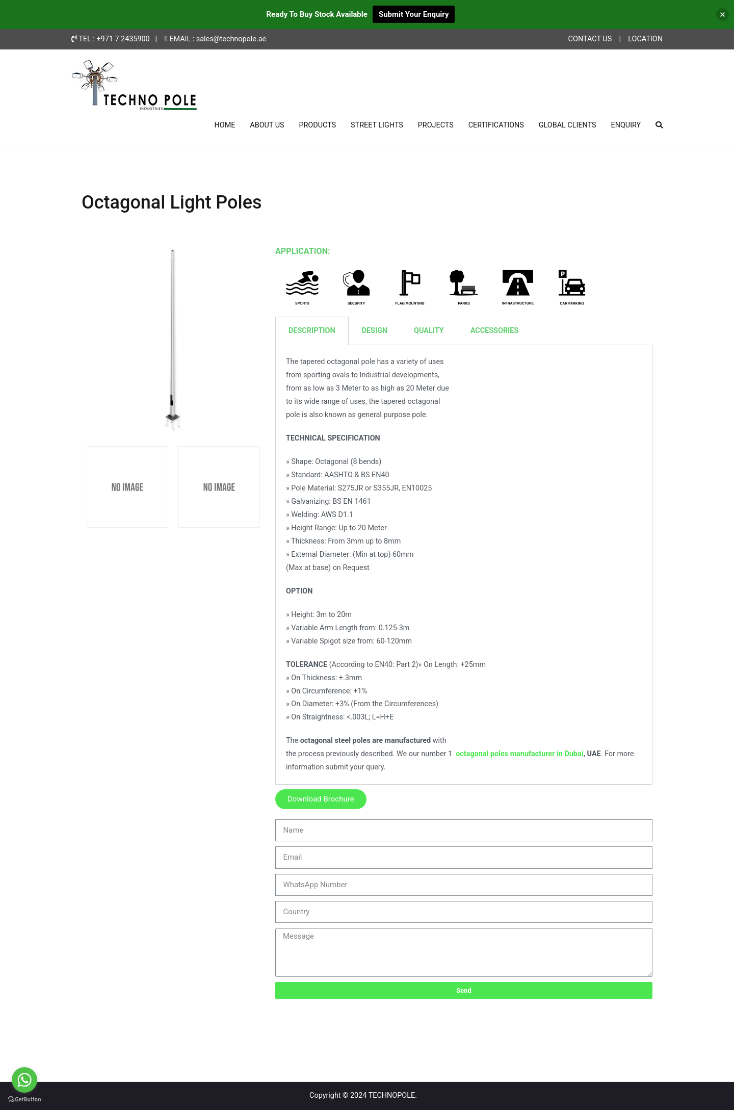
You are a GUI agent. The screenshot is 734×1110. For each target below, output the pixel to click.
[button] (320, 799)
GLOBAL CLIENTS (567, 125)
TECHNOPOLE (392, 1095)
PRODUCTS (317, 125)
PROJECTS (436, 125)
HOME (225, 125)
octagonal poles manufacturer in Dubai (519, 754)
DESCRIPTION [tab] (312, 330)
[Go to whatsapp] (24, 1080)
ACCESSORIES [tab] (494, 330)
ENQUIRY (626, 125)
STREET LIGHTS (377, 125)
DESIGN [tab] (374, 330)
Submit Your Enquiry (414, 14)
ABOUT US (267, 125)
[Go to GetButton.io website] (24, 1099)
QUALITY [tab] (429, 330)
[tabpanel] (463, 565)
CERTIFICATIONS (496, 125)
